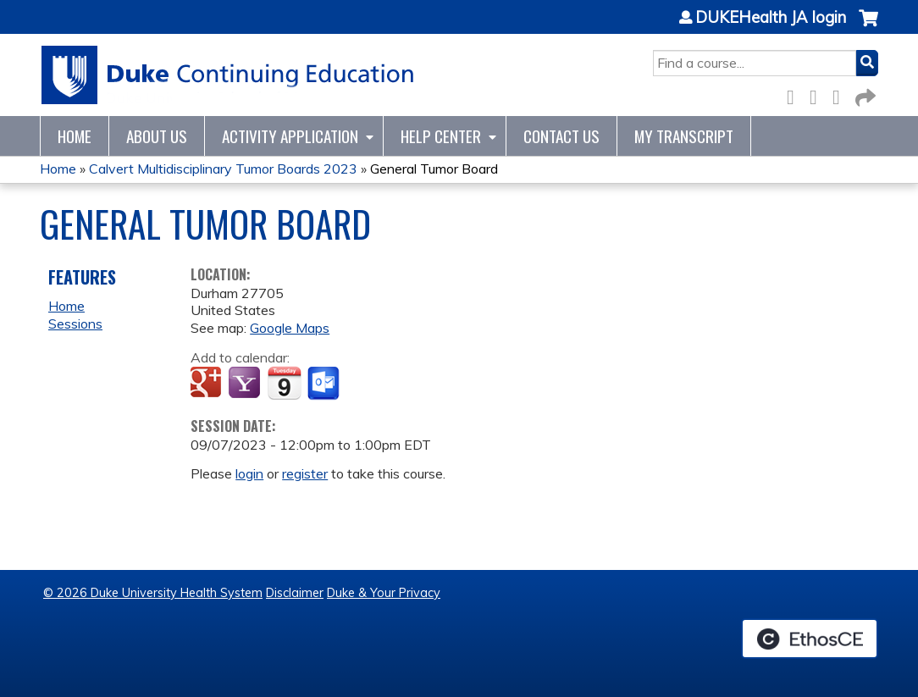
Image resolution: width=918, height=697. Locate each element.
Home (74, 136)
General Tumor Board (434, 168)
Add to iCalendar (284, 383)
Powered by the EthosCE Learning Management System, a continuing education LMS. (809, 638)
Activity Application (290, 136)
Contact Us (561, 136)
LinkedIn (840, 94)
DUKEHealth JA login (770, 17)
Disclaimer (295, 592)
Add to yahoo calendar (246, 384)
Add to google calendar (208, 384)
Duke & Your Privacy (383, 592)
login (249, 473)
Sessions (75, 323)
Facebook (795, 94)
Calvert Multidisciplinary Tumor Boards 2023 (223, 168)
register (305, 473)
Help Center (441, 136)
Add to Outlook (324, 384)
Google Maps (289, 327)
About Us (156, 136)
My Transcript (683, 136)
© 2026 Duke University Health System (153, 592)
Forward (863, 94)
